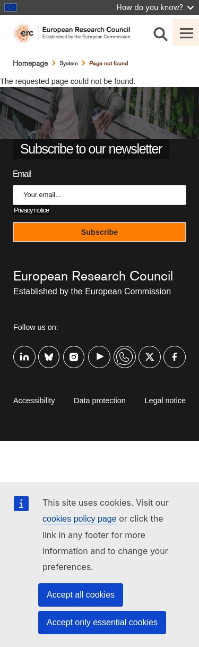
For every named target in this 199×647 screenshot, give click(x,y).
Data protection (100, 400)
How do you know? (155, 7)
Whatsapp (125, 350)
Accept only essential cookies (102, 622)
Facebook (174, 350)
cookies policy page (79, 518)
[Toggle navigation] (185, 32)
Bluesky (49, 350)
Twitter (150, 350)
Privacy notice (31, 210)
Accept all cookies (81, 594)
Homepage (30, 63)
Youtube (99, 350)
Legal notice (165, 400)
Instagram (74, 350)
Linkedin (24, 350)
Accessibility (34, 400)
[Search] (160, 32)
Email (21, 173)
